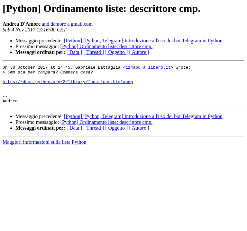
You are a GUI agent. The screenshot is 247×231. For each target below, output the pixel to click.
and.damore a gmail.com (67, 24)
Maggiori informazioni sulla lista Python (44, 149)
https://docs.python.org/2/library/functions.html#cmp (68, 85)
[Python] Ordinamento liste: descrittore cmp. (106, 46)
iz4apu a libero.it (147, 68)
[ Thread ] (94, 52)
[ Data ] (74, 52)
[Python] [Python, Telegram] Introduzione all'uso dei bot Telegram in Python (143, 40)
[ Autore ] (139, 52)
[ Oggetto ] (116, 52)
